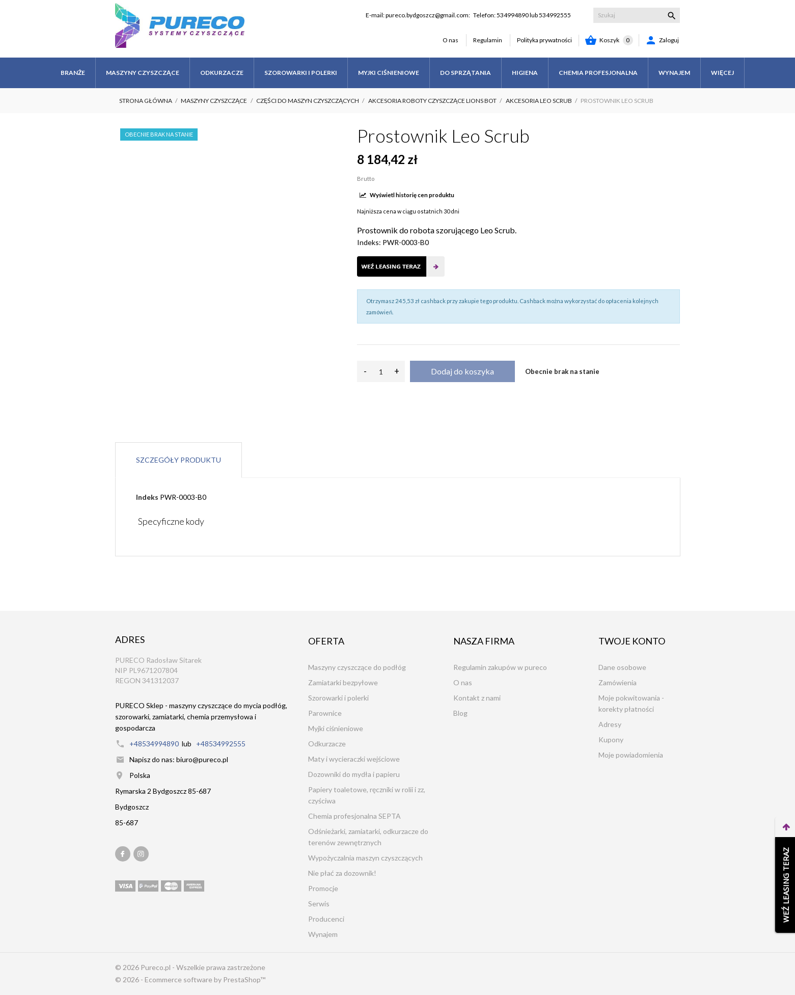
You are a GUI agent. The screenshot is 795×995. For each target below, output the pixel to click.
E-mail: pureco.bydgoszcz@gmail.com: (418, 15)
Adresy (609, 724)
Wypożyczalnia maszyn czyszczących (365, 857)
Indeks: (369, 242)
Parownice (325, 713)
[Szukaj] (636, 15)
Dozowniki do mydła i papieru (354, 774)
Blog (460, 713)
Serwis (319, 903)
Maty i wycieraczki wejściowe (354, 759)
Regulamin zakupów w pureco (500, 667)
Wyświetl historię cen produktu (407, 195)
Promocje (323, 888)
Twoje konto (631, 641)
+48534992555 (220, 743)
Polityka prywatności (544, 40)
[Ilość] (381, 371)
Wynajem (323, 934)
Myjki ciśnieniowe (335, 728)
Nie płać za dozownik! (342, 873)
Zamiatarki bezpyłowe (343, 682)
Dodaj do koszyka (462, 371)
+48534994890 (154, 743)
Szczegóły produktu (178, 459)
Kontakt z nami (477, 697)
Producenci (326, 919)
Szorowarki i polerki (338, 697)
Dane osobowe (622, 667)
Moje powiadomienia (630, 754)
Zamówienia (617, 682)
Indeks (147, 497)
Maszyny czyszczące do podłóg (357, 667)
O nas (450, 40)
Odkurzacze (327, 743)
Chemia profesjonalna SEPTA (354, 816)
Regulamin (487, 40)
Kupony (610, 739)
